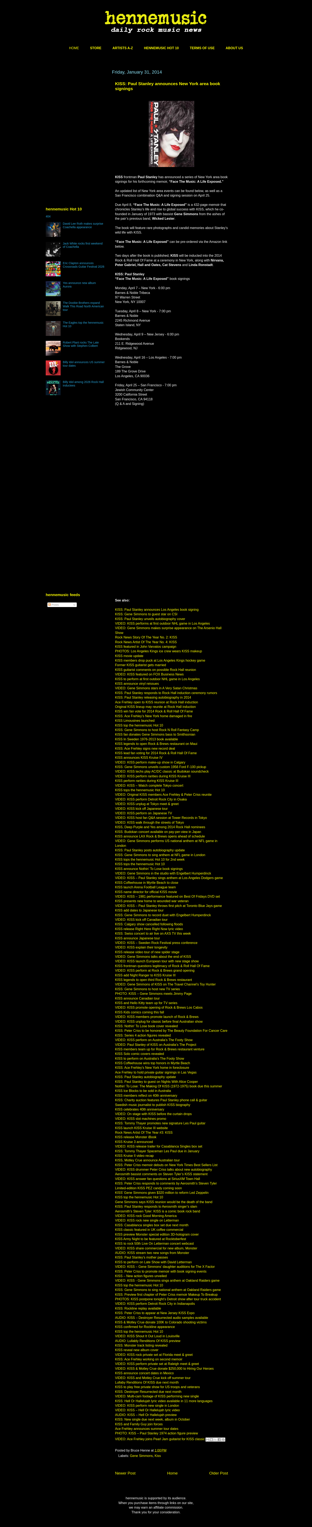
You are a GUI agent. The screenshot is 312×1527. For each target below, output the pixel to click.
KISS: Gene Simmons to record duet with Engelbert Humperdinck (163, 915)
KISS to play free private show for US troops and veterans (157, 1387)
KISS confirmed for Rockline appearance (145, 1327)
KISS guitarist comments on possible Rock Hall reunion (155, 670)
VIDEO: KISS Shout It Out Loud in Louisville (147, 1336)
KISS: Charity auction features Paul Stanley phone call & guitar (161, 1100)
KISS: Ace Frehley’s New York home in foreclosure (152, 1067)
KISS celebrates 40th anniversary (139, 1109)
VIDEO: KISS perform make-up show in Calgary (150, 762)
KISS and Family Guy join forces (139, 1424)
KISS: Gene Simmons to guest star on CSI (146, 614)
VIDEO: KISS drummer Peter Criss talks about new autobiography (163, 1169)
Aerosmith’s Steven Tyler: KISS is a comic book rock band (157, 1211)
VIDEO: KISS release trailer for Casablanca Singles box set (158, 1146)
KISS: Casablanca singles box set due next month (151, 1225)
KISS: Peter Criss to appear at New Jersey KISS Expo (154, 1313)
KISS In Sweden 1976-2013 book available (146, 739)
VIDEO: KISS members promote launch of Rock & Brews (157, 1017)
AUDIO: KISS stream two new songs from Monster (152, 1253)
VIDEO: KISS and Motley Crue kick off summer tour (153, 1378)
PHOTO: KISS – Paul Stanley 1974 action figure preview (156, 1433)
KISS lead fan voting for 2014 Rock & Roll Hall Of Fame (156, 753)
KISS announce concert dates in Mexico (144, 1373)
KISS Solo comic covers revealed (139, 1054)
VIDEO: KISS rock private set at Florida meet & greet (154, 1354)
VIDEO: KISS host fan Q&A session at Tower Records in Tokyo (161, 818)
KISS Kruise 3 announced (134, 1142)
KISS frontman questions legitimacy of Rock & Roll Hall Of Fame (162, 966)
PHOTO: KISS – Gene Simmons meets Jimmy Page (153, 993)
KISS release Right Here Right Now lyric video (149, 929)
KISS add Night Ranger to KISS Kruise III (145, 975)
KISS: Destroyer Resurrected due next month (148, 1391)
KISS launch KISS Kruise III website (141, 1128)
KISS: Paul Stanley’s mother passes (141, 1257)
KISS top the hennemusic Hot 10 (139, 725)
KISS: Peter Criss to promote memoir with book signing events (160, 1271)
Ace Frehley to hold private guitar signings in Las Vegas (156, 1072)
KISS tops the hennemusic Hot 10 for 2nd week (150, 859)
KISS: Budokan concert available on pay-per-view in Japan (158, 832)
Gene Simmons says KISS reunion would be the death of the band (163, 1202)
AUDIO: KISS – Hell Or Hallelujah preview (146, 1415)
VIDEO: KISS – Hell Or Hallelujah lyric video (147, 1410)
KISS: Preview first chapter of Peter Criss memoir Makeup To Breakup (166, 1294)
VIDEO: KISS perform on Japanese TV (143, 813)
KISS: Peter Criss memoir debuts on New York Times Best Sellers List (166, 1165)
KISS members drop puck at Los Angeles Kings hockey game (160, 660)
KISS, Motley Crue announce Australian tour (147, 1160)
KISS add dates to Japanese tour (139, 910)
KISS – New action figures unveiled (141, 1276)
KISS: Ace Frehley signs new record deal (145, 748)
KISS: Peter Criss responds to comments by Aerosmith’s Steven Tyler (166, 1183)
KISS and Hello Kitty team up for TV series (146, 1003)
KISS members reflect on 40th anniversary (146, 1095)
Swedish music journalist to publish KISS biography (152, 1105)
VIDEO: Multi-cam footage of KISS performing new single (157, 1396)
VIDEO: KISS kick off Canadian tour (141, 919)
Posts (53, 604)
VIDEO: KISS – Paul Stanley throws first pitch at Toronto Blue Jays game (168, 906)
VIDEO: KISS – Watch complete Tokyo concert (149, 785)
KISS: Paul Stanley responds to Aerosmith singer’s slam (156, 1206)
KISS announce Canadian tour (137, 998)
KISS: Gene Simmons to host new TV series (147, 989)
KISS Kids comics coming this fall (139, 1012)
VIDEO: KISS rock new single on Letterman (147, 1220)
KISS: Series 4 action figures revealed (143, 1035)
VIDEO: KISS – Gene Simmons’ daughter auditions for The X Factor (165, 1266)
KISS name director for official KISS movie (146, 892)
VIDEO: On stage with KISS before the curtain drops (153, 1114)
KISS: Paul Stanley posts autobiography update (150, 850)
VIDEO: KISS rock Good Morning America (146, 1216)
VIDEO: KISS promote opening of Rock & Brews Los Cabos (159, 1007)
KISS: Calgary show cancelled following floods (149, 924)
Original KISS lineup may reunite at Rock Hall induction (155, 707)
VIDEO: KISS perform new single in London (147, 1405)
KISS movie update (129, 656)
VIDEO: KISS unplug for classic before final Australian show (159, 1021)
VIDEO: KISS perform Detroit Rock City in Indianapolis (155, 1303)
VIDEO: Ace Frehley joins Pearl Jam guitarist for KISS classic (160, 1439)
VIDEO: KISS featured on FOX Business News (149, 674)
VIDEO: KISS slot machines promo (140, 1118)
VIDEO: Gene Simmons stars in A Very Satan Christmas (156, 688)
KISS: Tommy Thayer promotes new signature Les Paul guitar (160, 1123)
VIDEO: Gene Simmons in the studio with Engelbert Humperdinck (163, 873)
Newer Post (125, 1473)
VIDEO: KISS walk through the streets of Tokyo (149, 822)
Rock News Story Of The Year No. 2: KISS (146, 637)
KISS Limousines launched (135, 720)
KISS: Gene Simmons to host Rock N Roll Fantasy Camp (157, 730)
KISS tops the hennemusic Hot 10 (140, 790)
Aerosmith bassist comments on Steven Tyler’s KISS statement (161, 1174)
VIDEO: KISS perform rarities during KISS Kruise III (153, 776)
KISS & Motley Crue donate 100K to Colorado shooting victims (161, 1322)
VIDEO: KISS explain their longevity (141, 947)
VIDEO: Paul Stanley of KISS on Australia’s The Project (155, 1044)
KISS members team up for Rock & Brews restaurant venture (159, 1049)
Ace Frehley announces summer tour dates (146, 1428)
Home (172, 1473)
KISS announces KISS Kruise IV (138, 757)
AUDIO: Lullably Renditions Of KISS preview (147, 1341)
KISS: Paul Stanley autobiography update (145, 1077)
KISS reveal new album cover (136, 1350)
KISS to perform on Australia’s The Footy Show (149, 1058)
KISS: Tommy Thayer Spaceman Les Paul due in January (157, 1151)
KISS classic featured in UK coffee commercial (149, 1229)
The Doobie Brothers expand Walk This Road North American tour (83, 306)
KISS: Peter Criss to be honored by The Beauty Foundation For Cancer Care (171, 1030)
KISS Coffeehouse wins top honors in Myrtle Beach (152, 1063)
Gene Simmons (141, 1456)
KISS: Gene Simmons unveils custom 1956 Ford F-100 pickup (160, 767)
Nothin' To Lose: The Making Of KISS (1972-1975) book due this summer (168, 1086)
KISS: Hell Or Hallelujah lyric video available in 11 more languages (163, 1401)
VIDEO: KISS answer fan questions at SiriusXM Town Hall (157, 1179)
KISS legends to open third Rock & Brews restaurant (153, 980)
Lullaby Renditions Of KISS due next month (147, 1382)
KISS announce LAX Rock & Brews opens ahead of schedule (160, 836)
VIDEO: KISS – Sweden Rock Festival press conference (156, 943)
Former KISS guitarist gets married (140, 665)
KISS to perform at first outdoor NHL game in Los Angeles (157, 679)
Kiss (158, 1456)
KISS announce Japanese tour (137, 938)
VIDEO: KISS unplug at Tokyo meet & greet (147, 804)
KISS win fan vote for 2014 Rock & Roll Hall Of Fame (154, 711)
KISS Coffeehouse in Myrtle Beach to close (146, 882)
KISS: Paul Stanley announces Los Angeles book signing (157, 609)
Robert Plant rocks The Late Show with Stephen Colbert (81, 344)
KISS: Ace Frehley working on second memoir (148, 1359)
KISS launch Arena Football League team (145, 887)
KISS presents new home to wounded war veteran (152, 901)
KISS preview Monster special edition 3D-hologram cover (157, 1234)
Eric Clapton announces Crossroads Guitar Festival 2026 (83, 264)
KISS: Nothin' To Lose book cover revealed (146, 1026)
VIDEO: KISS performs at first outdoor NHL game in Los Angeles (162, 623)
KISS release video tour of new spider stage (147, 952)
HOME (74, 48)
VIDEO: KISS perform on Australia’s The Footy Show (154, 1040)
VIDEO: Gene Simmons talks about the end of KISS (153, 956)
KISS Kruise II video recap (134, 1155)
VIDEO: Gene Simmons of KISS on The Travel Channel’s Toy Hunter (165, 984)
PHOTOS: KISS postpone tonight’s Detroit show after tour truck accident (168, 1299)
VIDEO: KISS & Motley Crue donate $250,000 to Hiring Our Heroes (164, 1368)
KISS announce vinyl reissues (137, 683)
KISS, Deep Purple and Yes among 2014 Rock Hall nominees (160, 827)
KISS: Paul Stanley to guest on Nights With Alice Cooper (156, 1081)
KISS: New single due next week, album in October (152, 1419)
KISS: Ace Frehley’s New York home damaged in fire (153, 716)
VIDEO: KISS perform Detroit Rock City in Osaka (151, 799)
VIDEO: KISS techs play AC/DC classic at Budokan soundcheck (162, 771)
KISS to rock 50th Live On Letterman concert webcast (154, 1243)
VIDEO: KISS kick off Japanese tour (141, 808)
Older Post (218, 1473)
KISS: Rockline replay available (138, 1308)
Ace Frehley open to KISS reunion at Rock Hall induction (156, 702)
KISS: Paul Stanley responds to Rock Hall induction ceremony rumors (166, 693)
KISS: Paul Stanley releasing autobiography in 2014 (153, 697)
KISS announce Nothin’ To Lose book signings (149, 869)
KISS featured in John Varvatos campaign (145, 646)
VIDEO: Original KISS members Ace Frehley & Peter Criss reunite (163, 794)
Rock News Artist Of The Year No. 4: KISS (146, 642)
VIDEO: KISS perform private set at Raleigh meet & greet (157, 1364)
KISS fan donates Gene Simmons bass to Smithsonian (155, 734)
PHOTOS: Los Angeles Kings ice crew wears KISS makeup (158, 651)
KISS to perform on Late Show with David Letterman (153, 1262)
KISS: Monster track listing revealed (141, 1345)
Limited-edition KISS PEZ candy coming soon (148, 1188)
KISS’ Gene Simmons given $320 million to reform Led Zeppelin (162, 1192)
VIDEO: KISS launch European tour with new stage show (157, 961)
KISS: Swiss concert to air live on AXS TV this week (153, 933)
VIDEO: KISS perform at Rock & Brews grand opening (154, 970)
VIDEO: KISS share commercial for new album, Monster (156, 1248)
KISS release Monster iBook (135, 1137)
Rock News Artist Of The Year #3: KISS (144, 1132)
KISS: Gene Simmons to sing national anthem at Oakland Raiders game (168, 1290)
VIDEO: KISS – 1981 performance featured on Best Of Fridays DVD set (167, 896)
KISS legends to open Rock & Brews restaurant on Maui (156, 744)
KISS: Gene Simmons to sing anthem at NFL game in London (160, 855)
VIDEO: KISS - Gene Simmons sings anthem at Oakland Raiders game (167, 1280)
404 (48, 216)
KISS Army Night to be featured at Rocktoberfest (150, 1239)
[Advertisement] (77, 109)
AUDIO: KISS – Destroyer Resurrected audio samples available (161, 1317)
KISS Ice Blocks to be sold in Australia (143, 1091)
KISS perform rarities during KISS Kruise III (146, 781)
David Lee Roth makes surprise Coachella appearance (83, 225)
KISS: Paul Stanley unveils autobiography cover (150, 619)
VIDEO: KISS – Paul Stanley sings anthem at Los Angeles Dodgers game (169, 878)
